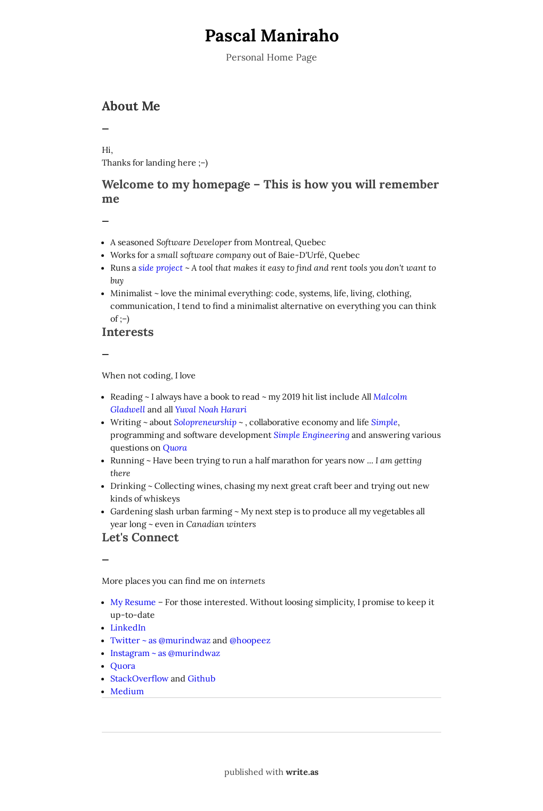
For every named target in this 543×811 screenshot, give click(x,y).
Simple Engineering (311, 434)
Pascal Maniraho (272, 35)
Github (201, 678)
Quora (175, 447)
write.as (302, 771)
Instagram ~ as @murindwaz (165, 653)
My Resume (133, 602)
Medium (127, 691)
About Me (131, 106)
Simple (384, 422)
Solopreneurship (205, 422)
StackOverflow (139, 678)
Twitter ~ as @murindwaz (160, 640)
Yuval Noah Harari (211, 409)
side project (160, 267)
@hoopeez (250, 640)
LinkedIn (128, 627)
